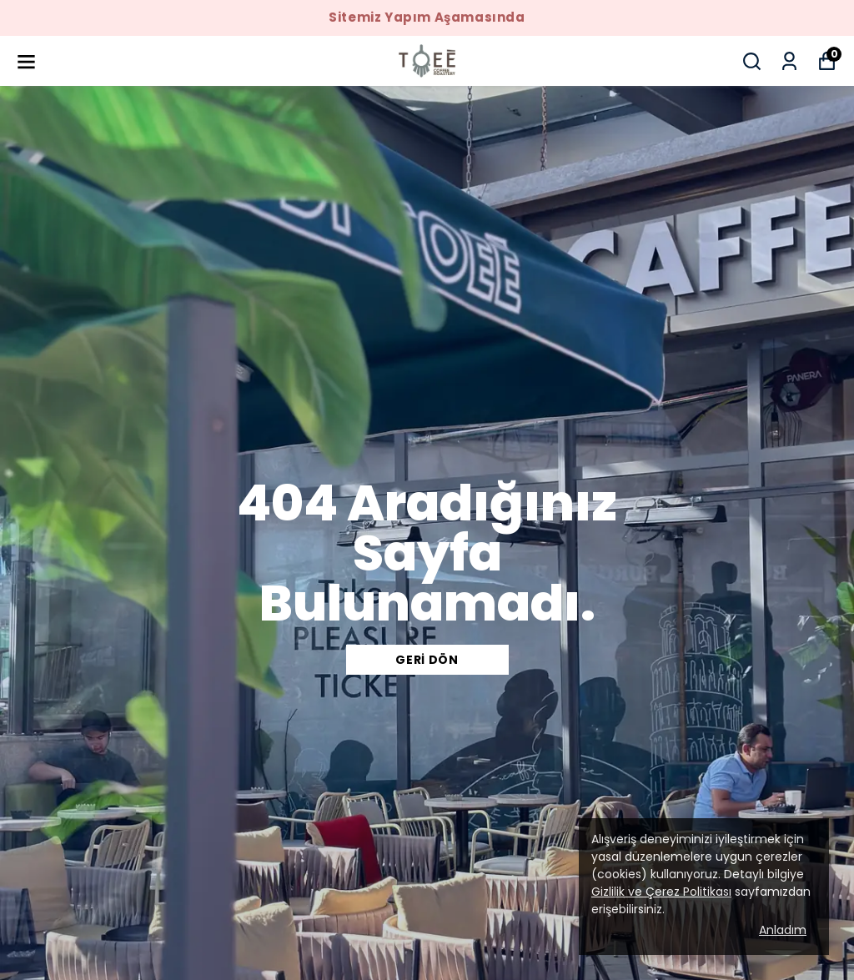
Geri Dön (427, 659)
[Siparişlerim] (789, 61)
